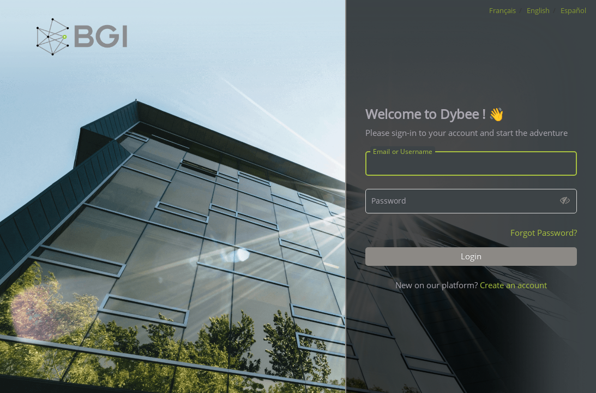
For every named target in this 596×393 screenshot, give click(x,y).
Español (573, 10)
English (538, 10)
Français (502, 10)
